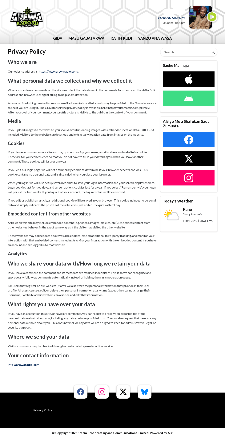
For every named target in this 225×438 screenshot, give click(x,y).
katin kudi (121, 38)
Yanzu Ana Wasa (155, 38)
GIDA (57, 38)
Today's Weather (178, 201)
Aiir (170, 433)
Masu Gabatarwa (86, 38)
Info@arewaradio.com (23, 364)
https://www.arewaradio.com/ (58, 71)
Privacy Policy (42, 410)
